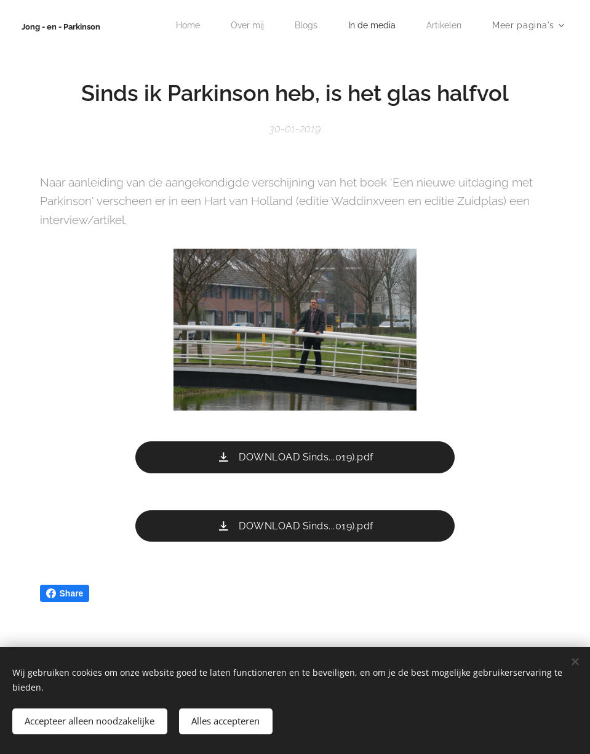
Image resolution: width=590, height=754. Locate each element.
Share (65, 593)
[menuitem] (179, 25)
